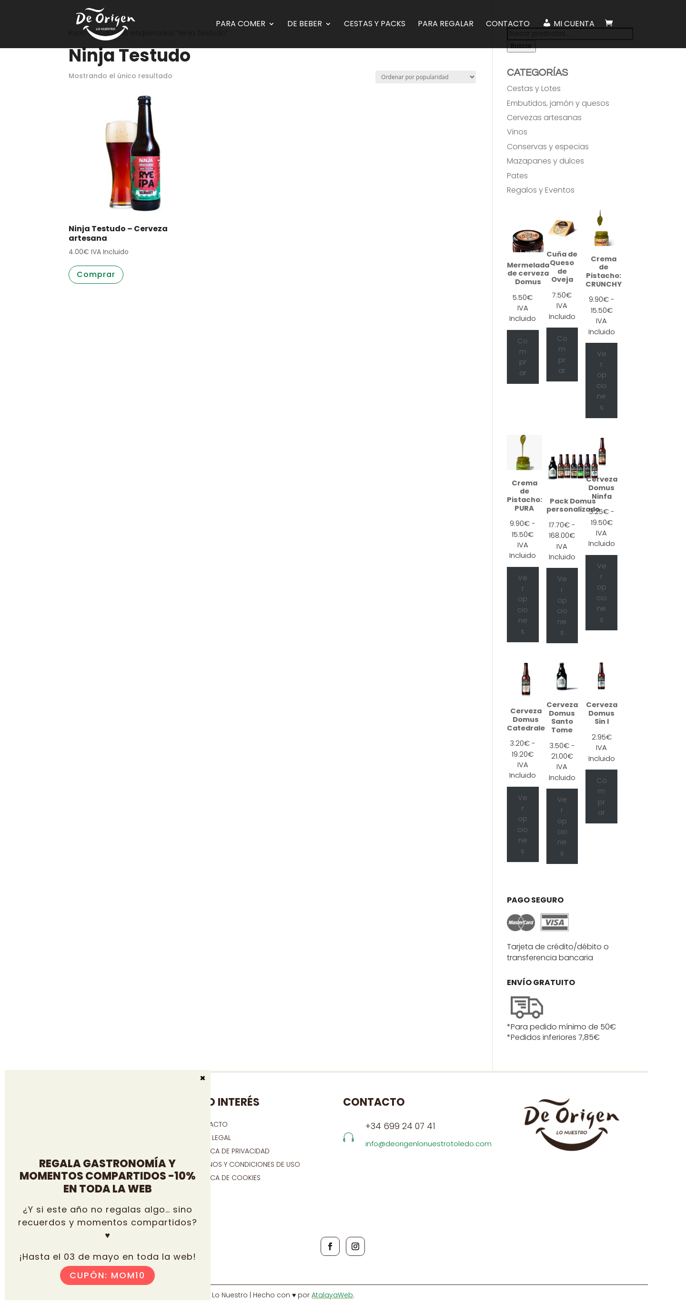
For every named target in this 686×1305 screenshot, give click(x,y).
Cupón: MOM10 (107, 1275)
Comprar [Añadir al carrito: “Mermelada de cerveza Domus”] (522, 357)
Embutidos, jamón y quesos (558, 103)
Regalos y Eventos (541, 190)
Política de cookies (226, 1177)
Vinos (517, 131)
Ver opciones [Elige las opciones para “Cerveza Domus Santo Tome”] (562, 826)
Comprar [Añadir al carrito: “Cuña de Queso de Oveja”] (562, 354)
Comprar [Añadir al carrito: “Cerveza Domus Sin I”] (601, 796)
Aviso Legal (211, 1137)
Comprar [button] (96, 274)
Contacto (508, 24)
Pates (517, 175)
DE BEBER (304, 24)
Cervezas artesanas (544, 117)
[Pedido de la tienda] (425, 77)
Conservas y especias (548, 146)
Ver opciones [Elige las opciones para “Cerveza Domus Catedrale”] (522, 824)
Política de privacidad (230, 1151)
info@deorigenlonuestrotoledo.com (428, 1144)
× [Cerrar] (203, 1077)
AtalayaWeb (332, 1295)
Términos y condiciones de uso (246, 1164)
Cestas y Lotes (534, 88)
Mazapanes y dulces (545, 160)
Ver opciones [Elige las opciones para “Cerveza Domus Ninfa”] (601, 592)
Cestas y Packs (374, 24)
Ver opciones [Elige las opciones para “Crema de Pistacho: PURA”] (522, 604)
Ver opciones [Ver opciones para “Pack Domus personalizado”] (562, 605)
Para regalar (446, 24)
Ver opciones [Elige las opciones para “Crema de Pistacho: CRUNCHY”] (601, 380)
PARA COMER (240, 24)
